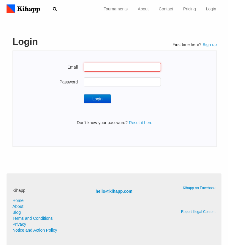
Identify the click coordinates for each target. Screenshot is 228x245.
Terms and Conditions (32, 218)
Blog (16, 212)
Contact (166, 9)
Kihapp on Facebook (199, 188)
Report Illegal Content (198, 212)
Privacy (19, 224)
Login (211, 9)
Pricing (189, 9)
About (143, 9)
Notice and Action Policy (34, 230)
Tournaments (116, 9)
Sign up (210, 44)
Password (69, 82)
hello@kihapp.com (114, 191)
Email (72, 67)
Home (17, 200)
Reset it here (140, 122)
